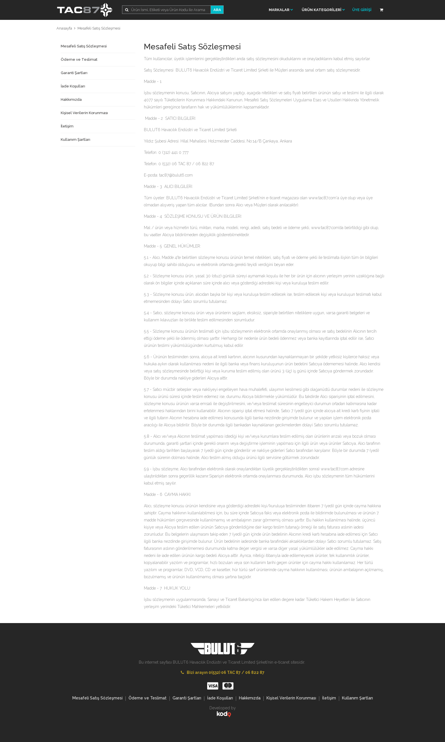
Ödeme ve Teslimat (79, 59)
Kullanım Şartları (75, 139)
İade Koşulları (73, 86)
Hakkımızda (71, 99)
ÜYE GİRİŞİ (361, 10)
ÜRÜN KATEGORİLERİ (323, 10)
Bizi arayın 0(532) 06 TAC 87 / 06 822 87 (223, 672)
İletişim (67, 126)
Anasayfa (64, 28)
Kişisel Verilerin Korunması (84, 113)
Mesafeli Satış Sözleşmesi (98, 28)
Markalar (281, 10)
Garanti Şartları (74, 73)
